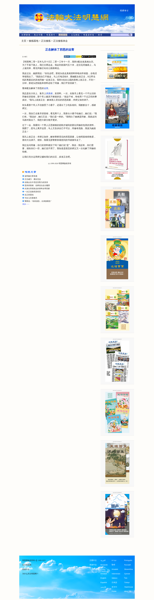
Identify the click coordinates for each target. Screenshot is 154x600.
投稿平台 (25, 569)
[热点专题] (38, 35)
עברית (114, 560)
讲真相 (49, 93)
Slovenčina (128, 569)
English (103, 578)
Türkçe (126, 582)
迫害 (46, 88)
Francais (104, 591)
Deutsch (104, 574)
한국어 (114, 587)
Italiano (114, 578)
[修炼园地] (62, 35)
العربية (103, 560)
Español (104, 582)
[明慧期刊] (50, 35)
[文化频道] (75, 35)
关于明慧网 (26, 565)
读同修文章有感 (31, 176)
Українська (128, 587)
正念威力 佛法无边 (33, 179)
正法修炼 (46, 41)
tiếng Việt (127, 591)
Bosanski (104, 565)
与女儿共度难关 (31, 198)
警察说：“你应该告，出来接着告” (38, 201)
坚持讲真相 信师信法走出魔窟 (37, 185)
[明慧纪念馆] (88, 35)
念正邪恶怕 (29, 195)
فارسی (103, 587)
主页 (23, 41)
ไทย (125, 578)
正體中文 (93, 560)
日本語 (114, 582)
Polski (114, 591)
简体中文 (93, 565)
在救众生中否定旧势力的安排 (36, 182)
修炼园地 (33, 41)
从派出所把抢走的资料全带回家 (37, 189)
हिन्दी (113, 565)
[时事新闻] (25, 35)
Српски (127, 574)
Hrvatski (115, 569)
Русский (127, 565)
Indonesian (116, 574)
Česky (103, 569)
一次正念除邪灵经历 (33, 192)
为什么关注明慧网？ (30, 574)
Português (128, 560)
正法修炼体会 (60, 41)
